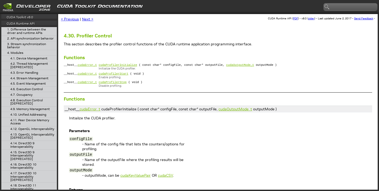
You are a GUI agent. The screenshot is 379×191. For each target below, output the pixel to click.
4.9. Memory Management (30, 109)
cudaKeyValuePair (135, 177)
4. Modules (15, 53)
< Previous (70, 19)
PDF (295, 18)
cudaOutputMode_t (240, 65)
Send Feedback (363, 18)
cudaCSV (165, 177)
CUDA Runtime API (21, 23)
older (311, 18)
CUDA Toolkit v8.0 (20, 17)
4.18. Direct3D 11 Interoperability (23, 187)
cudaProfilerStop (113, 84)
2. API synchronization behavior (30, 38)
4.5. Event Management (28, 83)
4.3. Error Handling (24, 73)
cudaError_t (87, 65)
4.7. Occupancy (21, 95)
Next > (87, 19)
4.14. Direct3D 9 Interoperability (22, 145)
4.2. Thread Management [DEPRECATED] (29, 65)
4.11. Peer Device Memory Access (29, 122)
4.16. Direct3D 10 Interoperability (23, 166)
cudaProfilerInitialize (118, 65)
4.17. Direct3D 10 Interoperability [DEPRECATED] (23, 177)
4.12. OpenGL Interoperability (32, 129)
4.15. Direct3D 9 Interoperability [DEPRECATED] (22, 156)
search (327, 7)
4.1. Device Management (28, 58)
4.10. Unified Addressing (28, 114)
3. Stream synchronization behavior (26, 45)
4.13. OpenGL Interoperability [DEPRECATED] (32, 136)
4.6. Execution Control (26, 89)
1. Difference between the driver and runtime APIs (26, 31)
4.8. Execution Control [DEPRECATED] (26, 102)
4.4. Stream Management (29, 78)
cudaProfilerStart (113, 75)
